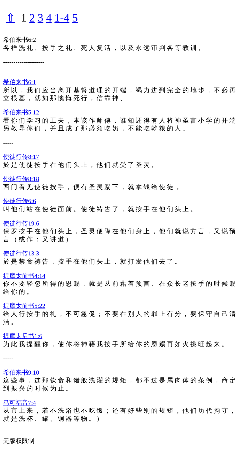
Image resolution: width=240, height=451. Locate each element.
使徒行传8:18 (21, 178)
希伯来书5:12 (21, 112)
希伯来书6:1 (19, 82)
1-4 (61, 18)
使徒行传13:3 (21, 253)
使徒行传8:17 (21, 156)
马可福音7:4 (19, 402)
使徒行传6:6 (19, 200)
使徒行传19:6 (21, 223)
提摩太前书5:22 (24, 305)
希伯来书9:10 (21, 372)
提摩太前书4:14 (24, 275)
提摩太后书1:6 (22, 335)
